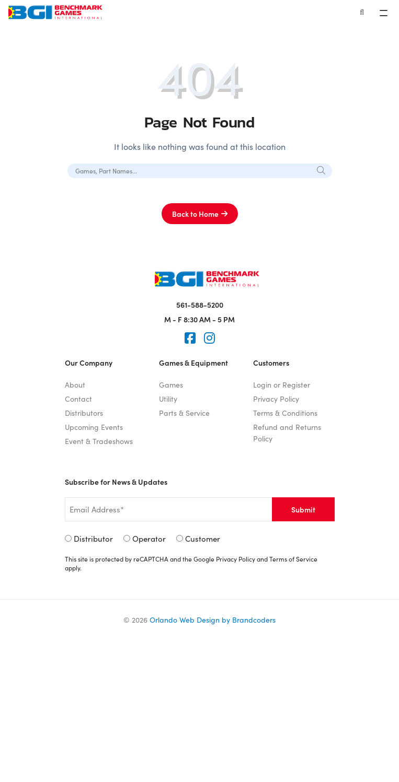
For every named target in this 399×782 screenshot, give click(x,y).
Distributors (84, 412)
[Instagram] (209, 338)
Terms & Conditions (285, 412)
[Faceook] (190, 338)
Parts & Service (184, 412)
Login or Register (281, 384)
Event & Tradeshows (99, 441)
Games (171, 384)
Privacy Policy (276, 398)
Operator (149, 538)
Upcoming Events (94, 427)
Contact (78, 398)
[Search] (362, 12)
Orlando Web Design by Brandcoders (213, 619)
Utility (168, 398)
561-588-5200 (199, 304)
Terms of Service (293, 558)
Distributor (93, 538)
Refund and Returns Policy (287, 432)
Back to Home (195, 213)
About (75, 384)
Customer (202, 538)
